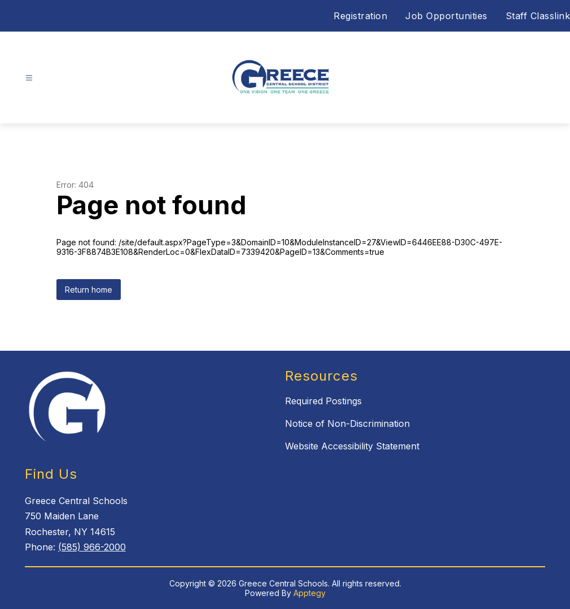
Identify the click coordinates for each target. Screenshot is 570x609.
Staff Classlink (538, 15)
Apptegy (309, 593)
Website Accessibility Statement (352, 446)
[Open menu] (29, 78)
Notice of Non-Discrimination (347, 423)
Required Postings (323, 401)
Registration (360, 15)
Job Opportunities (446, 15)
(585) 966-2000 (92, 547)
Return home (88, 289)
